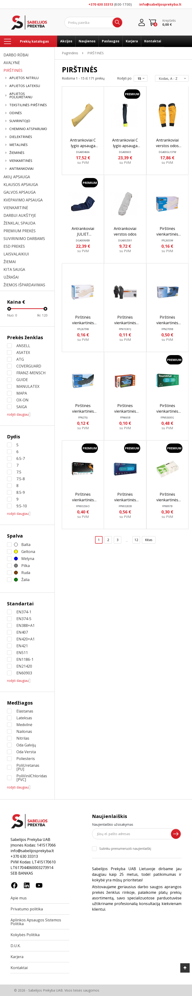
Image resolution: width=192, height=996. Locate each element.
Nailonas (24, 731)
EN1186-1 (24, 659)
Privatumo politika (27, 909)
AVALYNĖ (12, 63)
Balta (25, 544)
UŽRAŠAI (11, 277)
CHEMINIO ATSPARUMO (28, 129)
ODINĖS (15, 113)
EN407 (22, 632)
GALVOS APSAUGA (20, 192)
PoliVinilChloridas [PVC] (31, 778)
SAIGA (21, 407)
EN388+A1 (25, 625)
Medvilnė (24, 725)
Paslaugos (110, 41)
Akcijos (66, 41)
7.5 (18, 472)
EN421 (22, 646)
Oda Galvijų (26, 745)
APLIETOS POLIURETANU (20, 95)
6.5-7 (20, 458)
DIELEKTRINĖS (20, 136)
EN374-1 (23, 612)
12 (136, 540)
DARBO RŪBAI (16, 55)
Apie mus (19, 898)
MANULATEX (27, 386)
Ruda (25, 572)
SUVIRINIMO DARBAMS (24, 238)
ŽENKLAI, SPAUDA (19, 223)
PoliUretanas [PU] (27, 767)
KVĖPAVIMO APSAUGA (23, 200)
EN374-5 (23, 619)
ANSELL (23, 346)
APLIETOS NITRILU (24, 78)
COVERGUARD (28, 366)
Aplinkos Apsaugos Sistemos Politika (36, 922)
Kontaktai (152, 41)
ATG (20, 359)
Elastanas (24, 711)
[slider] (9, 309)
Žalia (25, 580)
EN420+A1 (25, 639)
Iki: (42, 315)
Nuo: (12, 315)
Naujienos (87, 41)
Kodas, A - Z (171, 78)
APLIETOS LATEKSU (24, 85)
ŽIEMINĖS (16, 152)
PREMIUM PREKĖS (20, 231)
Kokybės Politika (25, 935)
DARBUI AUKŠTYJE (20, 215)
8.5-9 (20, 492)
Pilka (25, 565)
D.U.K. (16, 946)
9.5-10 (21, 506)
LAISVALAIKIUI (16, 254)
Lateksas (24, 718)
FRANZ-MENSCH (31, 373)
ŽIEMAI (10, 262)
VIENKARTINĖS (20, 160)
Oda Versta (26, 752)
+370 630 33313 (101, 4)
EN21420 (24, 666)
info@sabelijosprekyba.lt (160, 4)
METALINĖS (18, 144)
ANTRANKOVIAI (21, 168)
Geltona (28, 551)
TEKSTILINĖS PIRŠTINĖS (28, 105)
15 (142, 78)
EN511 (22, 652)
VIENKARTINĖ (16, 208)
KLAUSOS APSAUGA (21, 184)
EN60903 (24, 673)
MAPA (21, 393)
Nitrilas (22, 738)
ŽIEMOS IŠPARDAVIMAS (24, 285)
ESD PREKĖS (14, 246)
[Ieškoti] (93, 22)
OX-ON (22, 400)
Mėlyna (27, 558)
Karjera (132, 41)
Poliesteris (25, 758)
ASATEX (23, 352)
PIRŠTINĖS (13, 70)
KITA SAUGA (14, 269)
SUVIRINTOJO (19, 121)
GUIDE (22, 380)
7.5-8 (20, 479)
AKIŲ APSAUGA (17, 177)
